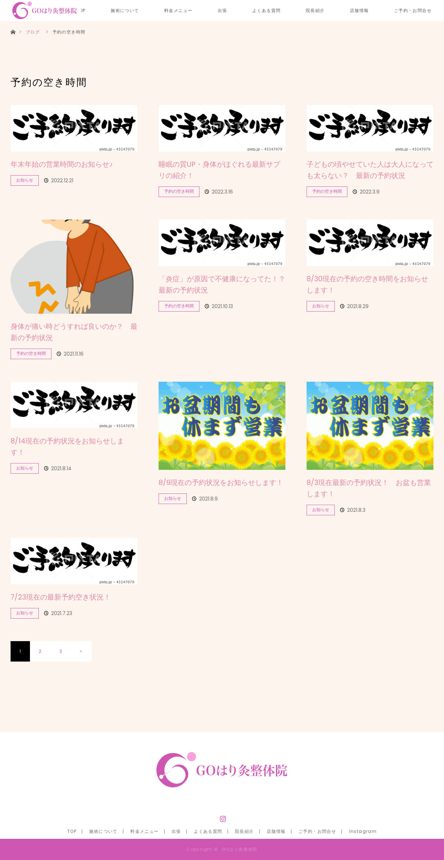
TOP (71, 831)
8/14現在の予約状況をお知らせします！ (67, 446)
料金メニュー (178, 10)
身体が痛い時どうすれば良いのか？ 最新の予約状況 (74, 332)
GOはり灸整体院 (240, 849)
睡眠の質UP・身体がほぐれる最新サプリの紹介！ (219, 169)
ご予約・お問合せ (413, 10)
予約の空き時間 (179, 191)
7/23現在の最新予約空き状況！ (61, 597)
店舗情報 (359, 10)
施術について (125, 10)
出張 (222, 10)
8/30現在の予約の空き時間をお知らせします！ (367, 284)
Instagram (222, 817)
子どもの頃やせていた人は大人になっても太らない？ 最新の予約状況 (370, 169)
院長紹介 (315, 10)
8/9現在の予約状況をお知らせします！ (221, 482)
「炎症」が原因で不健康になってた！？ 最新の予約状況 (222, 284)
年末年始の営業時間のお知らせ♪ (62, 164)
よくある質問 (266, 10)
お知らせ (24, 180)
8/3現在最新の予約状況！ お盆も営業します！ (369, 488)
